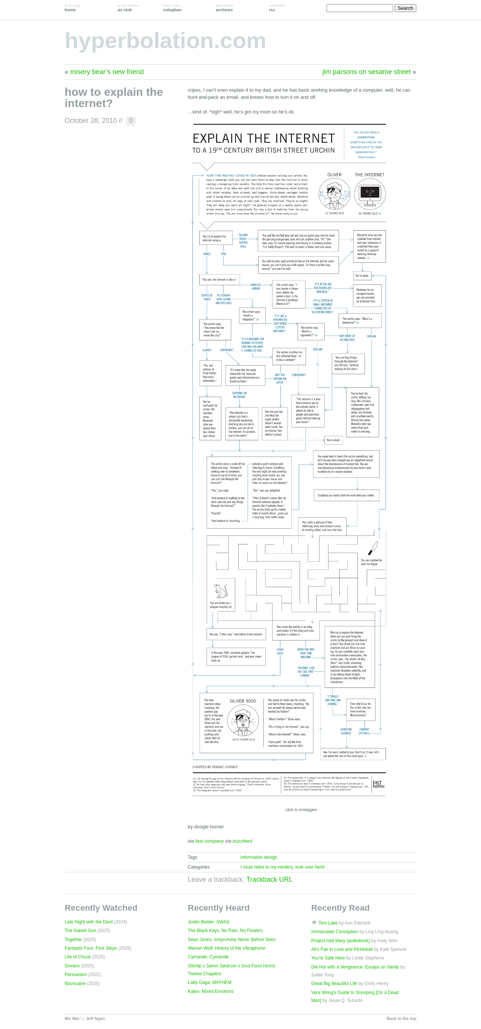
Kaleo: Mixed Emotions (211, 991)
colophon (172, 8)
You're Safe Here (328, 958)
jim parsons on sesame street (366, 72)
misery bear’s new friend (107, 72)
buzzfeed (242, 841)
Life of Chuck (78, 956)
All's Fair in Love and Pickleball (342, 949)
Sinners (72, 966)
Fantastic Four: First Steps (91, 948)
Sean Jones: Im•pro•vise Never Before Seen (232, 939)
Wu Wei (72, 1018)
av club (128, 8)
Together (73, 939)
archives (224, 8)
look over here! (310, 867)
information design (258, 857)
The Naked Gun (80, 930)
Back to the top (401, 1018)
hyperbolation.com (165, 40)
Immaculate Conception (334, 931)
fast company (209, 841)
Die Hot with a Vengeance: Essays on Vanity (355, 967)
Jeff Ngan (95, 1018)
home (72, 8)
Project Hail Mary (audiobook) (340, 940)
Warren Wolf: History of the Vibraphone (226, 948)
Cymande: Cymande (208, 956)
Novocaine (75, 983)
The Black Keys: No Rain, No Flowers (225, 930)
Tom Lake (328, 923)
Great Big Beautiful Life (334, 983)
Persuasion (76, 974)
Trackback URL (269, 879)
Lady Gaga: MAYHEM (209, 982)
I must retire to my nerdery (266, 867)
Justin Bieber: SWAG (209, 922)
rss (277, 8)
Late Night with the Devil (89, 922)
